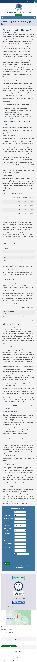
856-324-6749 (27, 12)
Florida (29, 489)
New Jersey (21, 468)
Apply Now (18, 14)
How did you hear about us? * (16, 553)
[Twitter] (27, 1)
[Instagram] (30, 1)
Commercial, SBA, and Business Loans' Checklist (13, 606)
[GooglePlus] (32, 1)
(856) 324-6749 (7, 635)
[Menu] (18, 17)
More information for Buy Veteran (18, 595)
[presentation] (10, 557)
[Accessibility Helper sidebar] (35, 1)
